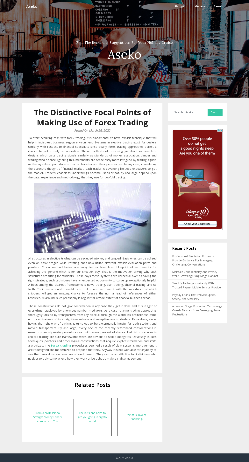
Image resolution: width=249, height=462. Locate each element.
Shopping (180, 6)
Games (218, 6)
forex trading (61, 345)
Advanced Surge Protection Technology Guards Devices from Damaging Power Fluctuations (197, 310)
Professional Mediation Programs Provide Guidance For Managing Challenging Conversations (193, 260)
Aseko (31, 6)
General (200, 6)
